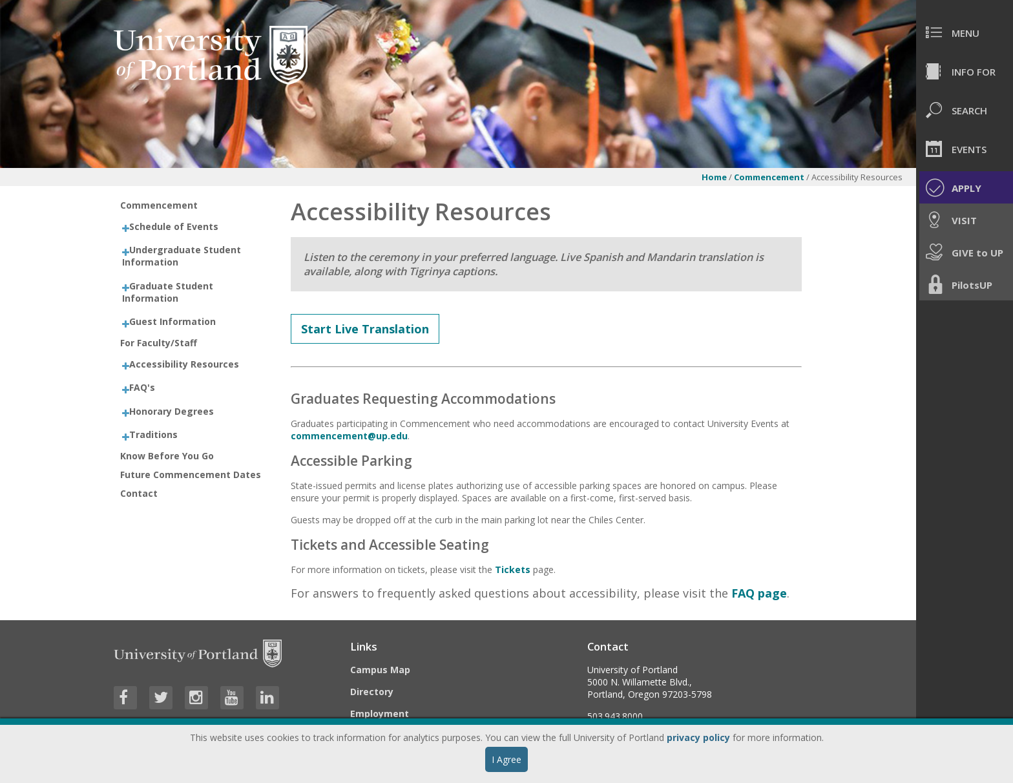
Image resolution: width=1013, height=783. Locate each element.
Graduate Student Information (167, 292)
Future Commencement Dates (190, 474)
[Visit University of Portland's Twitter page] (160, 697)
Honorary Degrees (171, 411)
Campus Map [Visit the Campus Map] (380, 669)
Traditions (153, 434)
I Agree (506, 759)
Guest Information (172, 321)
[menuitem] (964, 32)
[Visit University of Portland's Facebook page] (125, 697)
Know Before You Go (167, 456)
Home (714, 177)
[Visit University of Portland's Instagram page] (196, 697)
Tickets (512, 569)
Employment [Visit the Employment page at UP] (379, 713)
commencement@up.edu (349, 436)
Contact (139, 493)
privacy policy (698, 737)
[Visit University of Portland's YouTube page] (232, 697)
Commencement (769, 177)
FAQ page (759, 593)
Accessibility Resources (184, 364)
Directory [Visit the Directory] (371, 691)
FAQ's (142, 387)
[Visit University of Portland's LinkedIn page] (267, 697)
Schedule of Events (173, 226)
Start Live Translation (365, 329)
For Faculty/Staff (158, 343)
